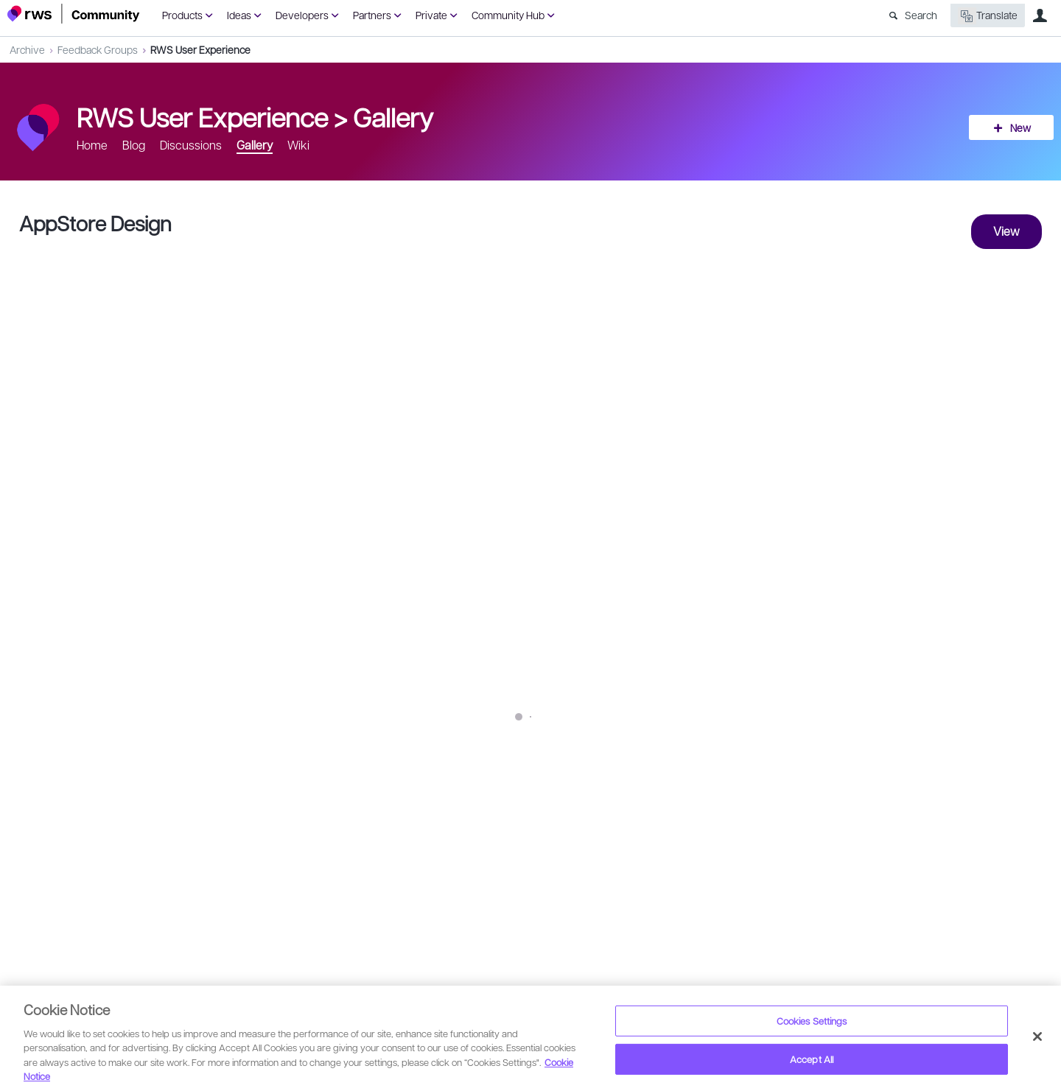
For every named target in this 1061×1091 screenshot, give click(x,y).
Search (921, 14)
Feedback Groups (97, 49)
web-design (210, 750)
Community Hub (508, 14)
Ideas (239, 14)
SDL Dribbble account (173, 719)
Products (182, 14)
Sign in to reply (52, 859)
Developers (302, 14)
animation (298, 750)
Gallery (393, 116)
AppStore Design (95, 222)
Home (92, 144)
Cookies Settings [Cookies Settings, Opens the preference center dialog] (812, 1020)
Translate (988, 15)
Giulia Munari (82, 794)
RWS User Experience (200, 49)
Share (1018, 803)
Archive (27, 49)
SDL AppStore (400, 719)
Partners (372, 14)
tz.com (58, 750)
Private (431, 14)
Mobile (129, 750)
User (1039, 15)
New (1020, 127)
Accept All (811, 1059)
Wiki (298, 144)
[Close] (1037, 1036)
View (1006, 231)
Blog (133, 144)
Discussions (191, 144)
